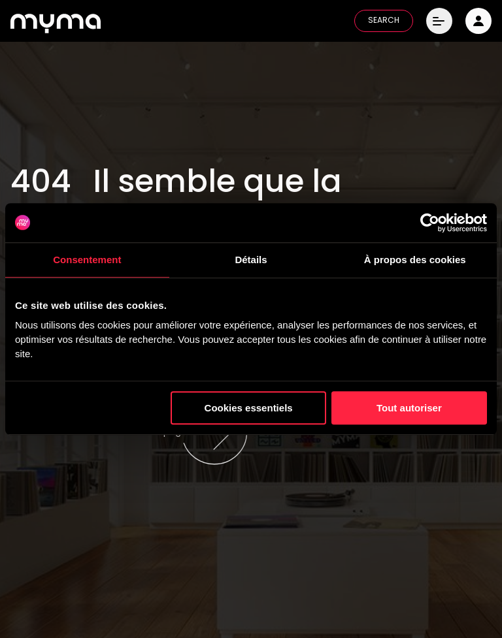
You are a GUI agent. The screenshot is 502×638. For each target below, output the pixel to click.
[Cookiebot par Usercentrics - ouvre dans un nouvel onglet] (430, 222)
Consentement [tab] (87, 259)
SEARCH (383, 21)
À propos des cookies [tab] (415, 259)
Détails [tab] (251, 259)
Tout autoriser (409, 407)
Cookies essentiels (249, 407)
